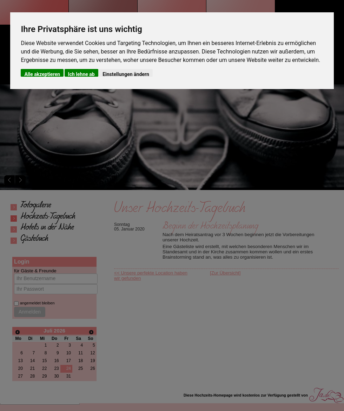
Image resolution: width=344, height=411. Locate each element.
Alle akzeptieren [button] (42, 74)
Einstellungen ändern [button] (125, 74)
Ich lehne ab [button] (81, 74)
